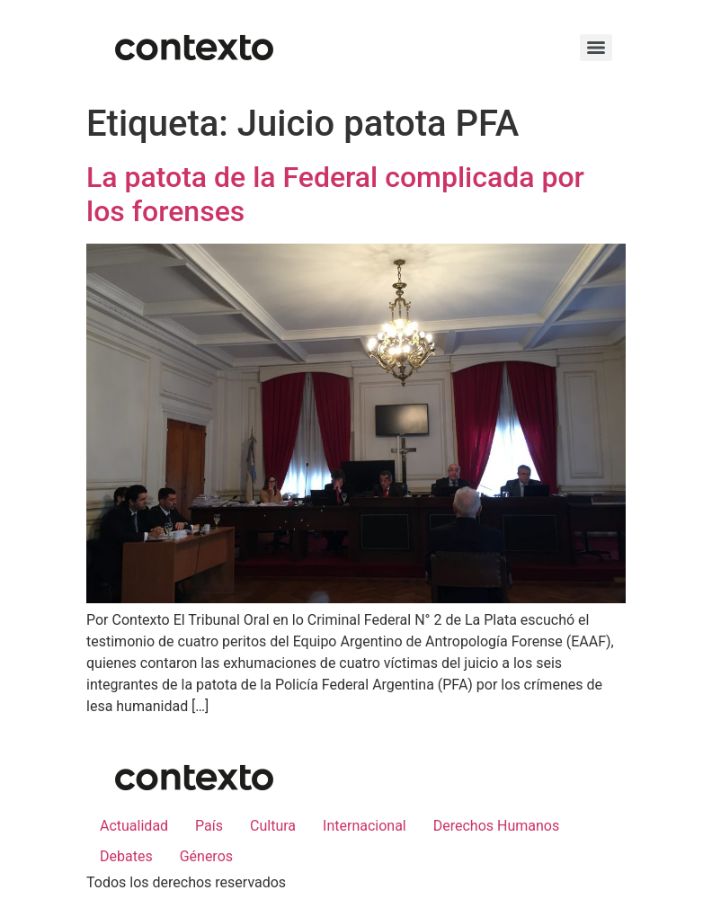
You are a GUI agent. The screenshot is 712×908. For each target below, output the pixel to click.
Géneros (206, 856)
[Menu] (596, 47)
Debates (126, 856)
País (209, 825)
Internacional (364, 825)
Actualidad (134, 825)
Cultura (273, 825)
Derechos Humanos (496, 825)
